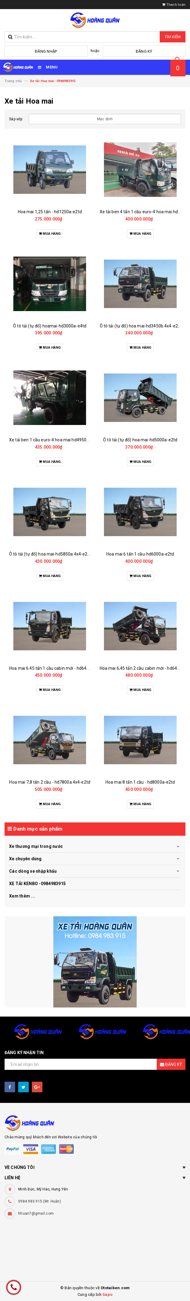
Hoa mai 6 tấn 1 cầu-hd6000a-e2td (140, 554)
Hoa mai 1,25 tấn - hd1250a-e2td (50, 211)
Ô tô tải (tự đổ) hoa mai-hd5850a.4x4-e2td (50, 554)
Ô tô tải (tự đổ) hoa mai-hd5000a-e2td (140, 439)
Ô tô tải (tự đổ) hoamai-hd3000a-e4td (49, 326)
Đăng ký (144, 51)
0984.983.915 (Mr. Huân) (39, 1201)
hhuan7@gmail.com (36, 1213)
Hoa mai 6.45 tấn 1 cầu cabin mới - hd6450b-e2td (57, 668)
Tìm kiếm (173, 37)
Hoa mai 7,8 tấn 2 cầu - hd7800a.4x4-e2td (49, 782)
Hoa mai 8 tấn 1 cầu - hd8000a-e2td (140, 782)
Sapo (107, 1294)
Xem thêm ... (22, 896)
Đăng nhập (46, 51)
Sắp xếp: (16, 119)
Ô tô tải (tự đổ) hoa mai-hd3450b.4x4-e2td (141, 326)
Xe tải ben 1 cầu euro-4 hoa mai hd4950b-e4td (54, 439)
